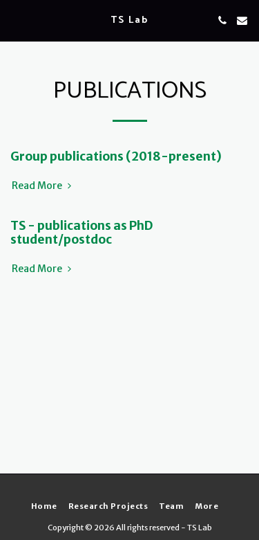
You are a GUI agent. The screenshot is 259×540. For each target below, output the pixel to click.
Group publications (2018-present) (116, 156)
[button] (15, 19)
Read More (43, 186)
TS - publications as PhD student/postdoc (81, 232)
